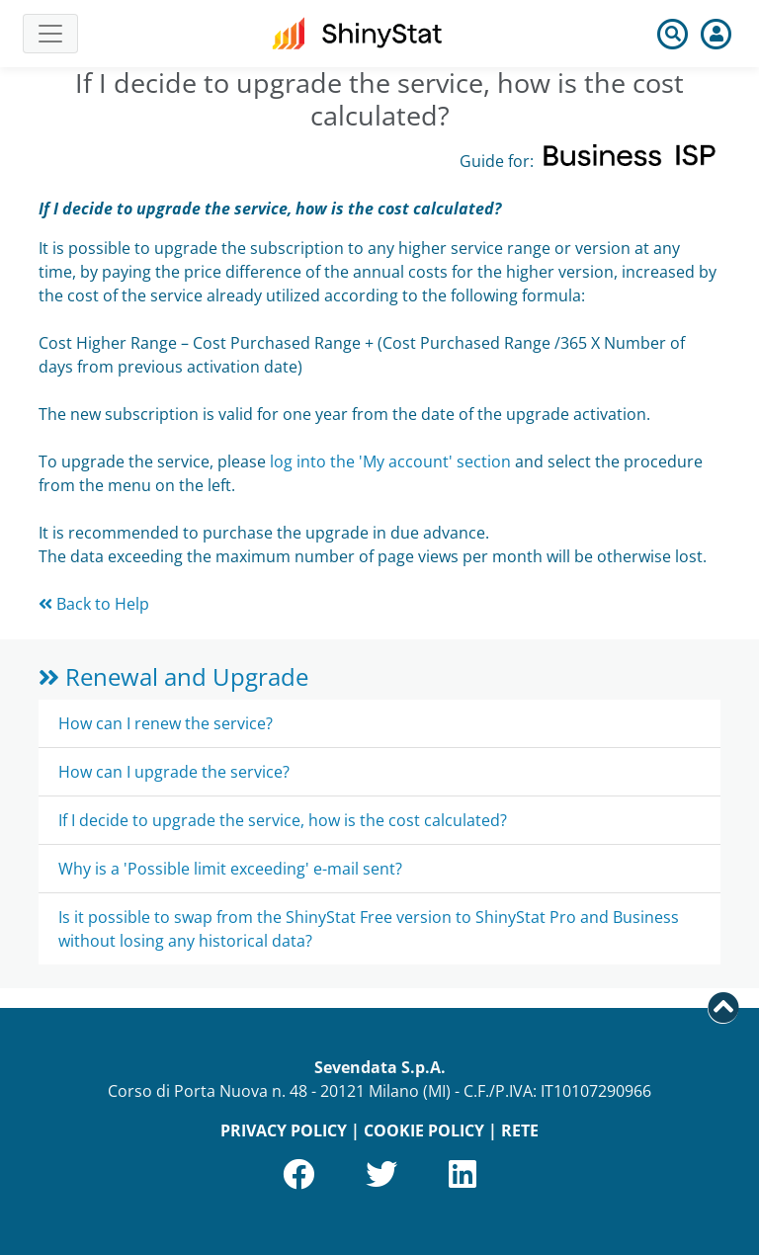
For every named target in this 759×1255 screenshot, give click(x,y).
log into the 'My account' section (390, 461)
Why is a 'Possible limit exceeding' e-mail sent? (230, 868)
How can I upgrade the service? (174, 772)
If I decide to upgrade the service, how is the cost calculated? (282, 820)
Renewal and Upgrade (173, 676)
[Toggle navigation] (50, 33)
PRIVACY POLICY (283, 1130)
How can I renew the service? (165, 723)
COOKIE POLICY (424, 1130)
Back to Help (94, 604)
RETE (520, 1130)
